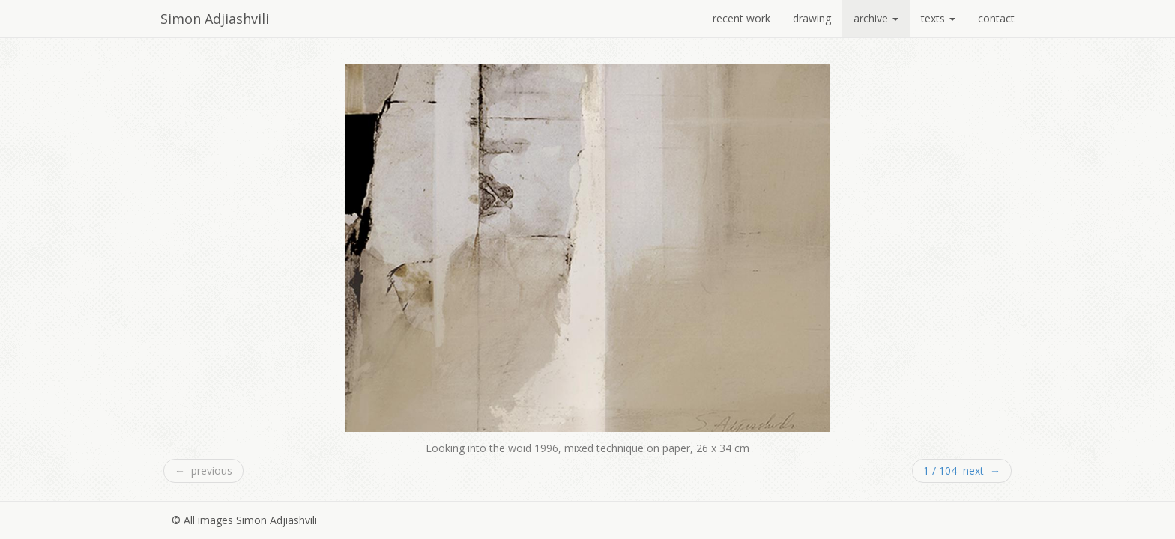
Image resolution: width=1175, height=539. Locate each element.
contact (996, 18)
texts (938, 18)
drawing (812, 18)
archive (876, 18)
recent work (741, 18)
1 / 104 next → (961, 470)
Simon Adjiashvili (214, 19)
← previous (203, 470)
